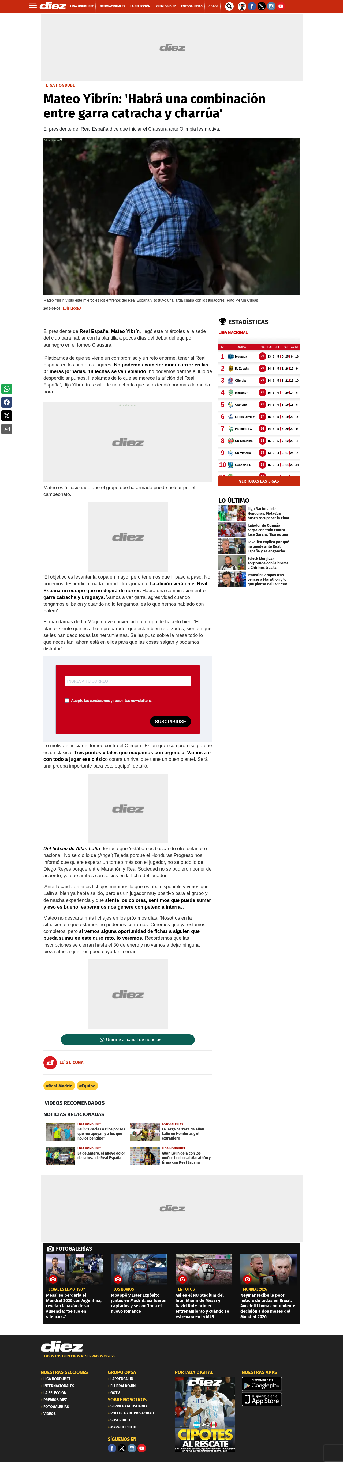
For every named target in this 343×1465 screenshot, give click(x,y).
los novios (124, 1289)
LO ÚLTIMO (233, 500)
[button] (6, 389)
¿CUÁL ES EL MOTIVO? (67, 1289)
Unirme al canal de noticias (133, 1040)
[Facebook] (112, 1448)
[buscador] (229, 6)
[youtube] (141, 1448)
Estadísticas (248, 322)
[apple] (272, 1399)
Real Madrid (61, 1085)
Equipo (88, 1085)
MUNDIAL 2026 (255, 1289)
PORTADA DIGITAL (194, 1372)
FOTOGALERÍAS (74, 1249)
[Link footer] (62, 1346)
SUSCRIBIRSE (170, 721)
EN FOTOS (186, 1289)
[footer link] (171, 1359)
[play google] (272, 1384)
